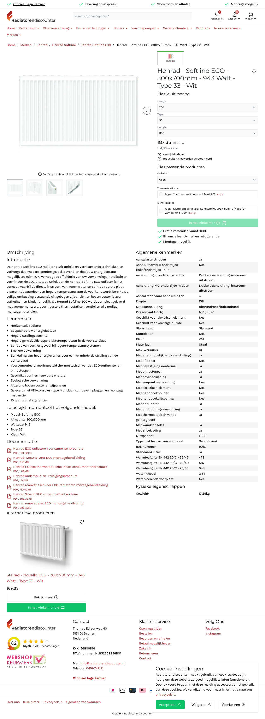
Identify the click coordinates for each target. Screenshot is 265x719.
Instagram (213, 633)
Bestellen (146, 633)
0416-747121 (94, 668)
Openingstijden (150, 628)
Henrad (41, 45)
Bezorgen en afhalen (154, 638)
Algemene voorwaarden (83, 702)
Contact (145, 658)
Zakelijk (145, 648)
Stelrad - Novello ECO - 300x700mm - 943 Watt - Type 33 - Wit (46, 578)
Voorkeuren (233, 704)
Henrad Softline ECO (96, 45)
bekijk (219, 194)
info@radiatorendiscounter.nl (102, 663)
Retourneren (148, 653)
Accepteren (170, 704)
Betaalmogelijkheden (155, 643)
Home (11, 28)
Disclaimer (31, 702)
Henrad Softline (64, 45)
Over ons (13, 702)
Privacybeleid (52, 702)
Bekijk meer (46, 597)
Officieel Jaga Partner (29, 4)
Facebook (212, 628)
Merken (26, 45)
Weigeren (201, 704)
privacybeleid (165, 694)
